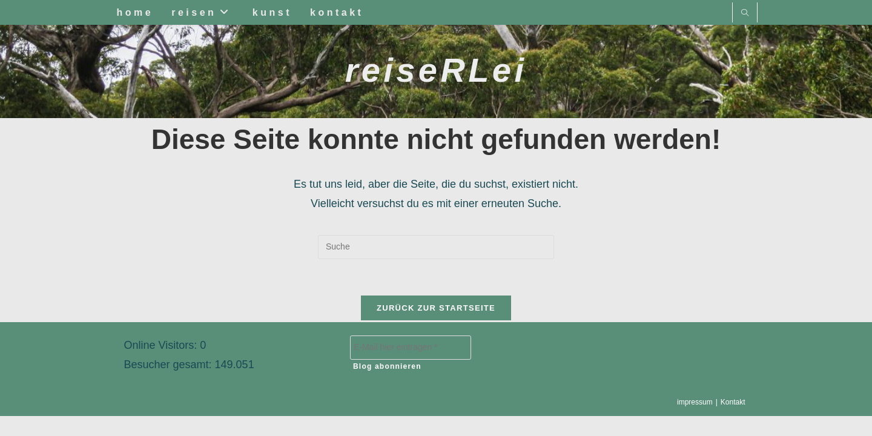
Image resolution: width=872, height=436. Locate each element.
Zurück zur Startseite (436, 307)
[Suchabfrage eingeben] (436, 247)
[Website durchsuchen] (744, 14)
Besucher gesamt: (169, 384)
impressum (695, 422)
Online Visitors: (162, 365)
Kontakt (733, 422)
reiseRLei (436, 70)
